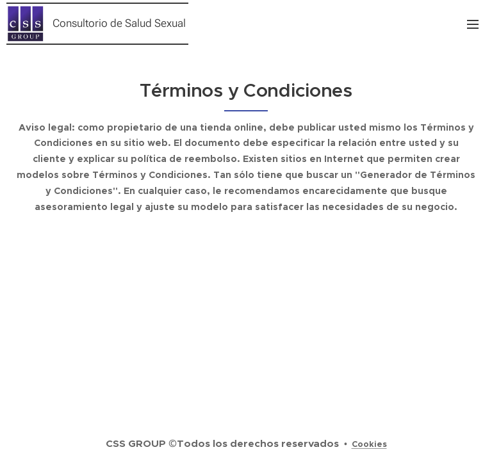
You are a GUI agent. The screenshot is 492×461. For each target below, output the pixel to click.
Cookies (369, 444)
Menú (473, 24)
